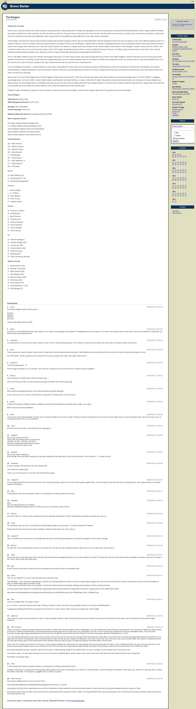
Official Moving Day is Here (181, 66)
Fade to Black (176, 56)
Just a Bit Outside (178, 102)
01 (185, 156)
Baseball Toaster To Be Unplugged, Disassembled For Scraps (182, 49)
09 (175, 154)
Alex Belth (175, 211)
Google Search (177, 126)
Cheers (174, 83)
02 (183, 156)
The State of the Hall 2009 (181, 94)
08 (178, 154)
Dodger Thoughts (178, 81)
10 (173, 154)
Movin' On (175, 99)
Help (192, 1)
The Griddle (176, 74)
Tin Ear (174, 113)
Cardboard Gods (178, 69)
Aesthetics (175, 115)
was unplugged (187, 24)
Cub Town (175, 54)
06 (173, 156)
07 (180, 154)
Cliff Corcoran (176, 213)
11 (175, 162)
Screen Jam (176, 111)
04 (178, 156)
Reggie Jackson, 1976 (179, 71)
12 (173, 162)
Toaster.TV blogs (178, 107)
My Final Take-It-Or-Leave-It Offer (183, 61)
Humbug (175, 59)
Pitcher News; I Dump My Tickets (183, 89)
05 (175, 156)
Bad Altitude (176, 87)
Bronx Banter (177, 97)
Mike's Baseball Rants (180, 92)
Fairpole (175, 45)
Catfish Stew (176, 40)
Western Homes (177, 109)
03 (180, 156)
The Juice (175, 64)
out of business (77, 701)
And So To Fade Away (179, 42)
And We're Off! (177, 104)
